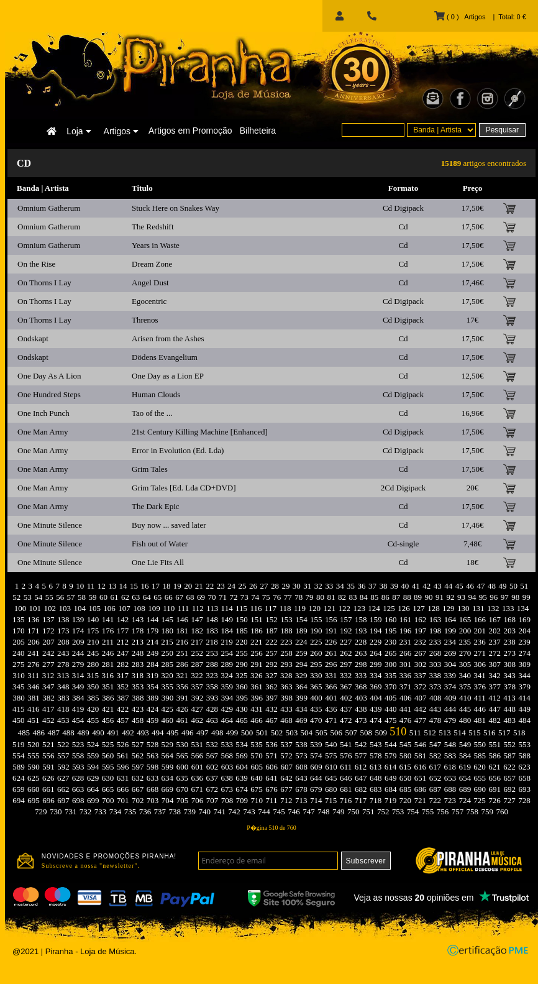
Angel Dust (150, 282)
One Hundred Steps (49, 394)
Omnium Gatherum (48, 208)
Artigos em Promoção (190, 131)
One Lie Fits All (158, 562)
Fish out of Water (160, 543)
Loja (78, 131)
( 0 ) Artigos (459, 17)
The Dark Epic (156, 506)
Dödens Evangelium (165, 357)
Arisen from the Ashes (168, 338)
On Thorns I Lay (44, 282)
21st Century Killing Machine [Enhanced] (200, 431)
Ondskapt (32, 338)
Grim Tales (150, 469)
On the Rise (36, 264)
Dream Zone (152, 264)
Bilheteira (258, 131)
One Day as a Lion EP (168, 375)
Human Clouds (156, 394)
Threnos (145, 319)
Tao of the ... (152, 413)
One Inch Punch (43, 413)
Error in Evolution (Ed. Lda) (178, 450)
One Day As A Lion (49, 375)
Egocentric (149, 301)
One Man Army (42, 431)
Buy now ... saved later (169, 525)
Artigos (121, 131)
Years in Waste (156, 245)
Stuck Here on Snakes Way (175, 208)
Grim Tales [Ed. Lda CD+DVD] (184, 487)
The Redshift (153, 226)
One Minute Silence (49, 525)
